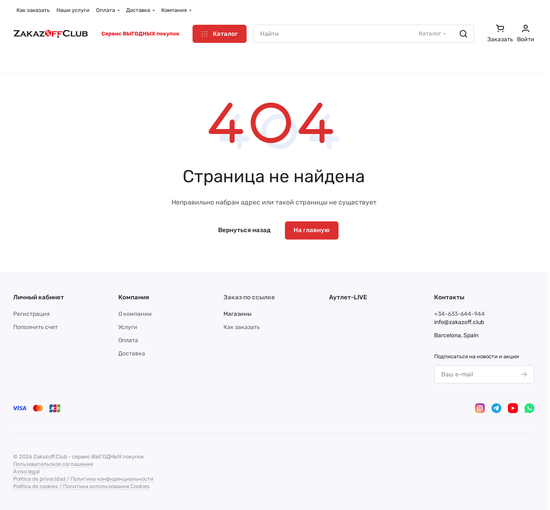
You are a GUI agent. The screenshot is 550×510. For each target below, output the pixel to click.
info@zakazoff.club (459, 322)
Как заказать (241, 327)
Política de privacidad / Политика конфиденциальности (83, 479)
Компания (133, 297)
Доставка (131, 353)
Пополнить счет (35, 327)
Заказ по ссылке (249, 297)
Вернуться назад (244, 230)
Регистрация (31, 313)
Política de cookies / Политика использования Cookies (81, 486)
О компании (135, 313)
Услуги (127, 327)
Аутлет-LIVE (348, 297)
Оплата (128, 340)
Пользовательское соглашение (53, 464)
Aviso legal (26, 471)
